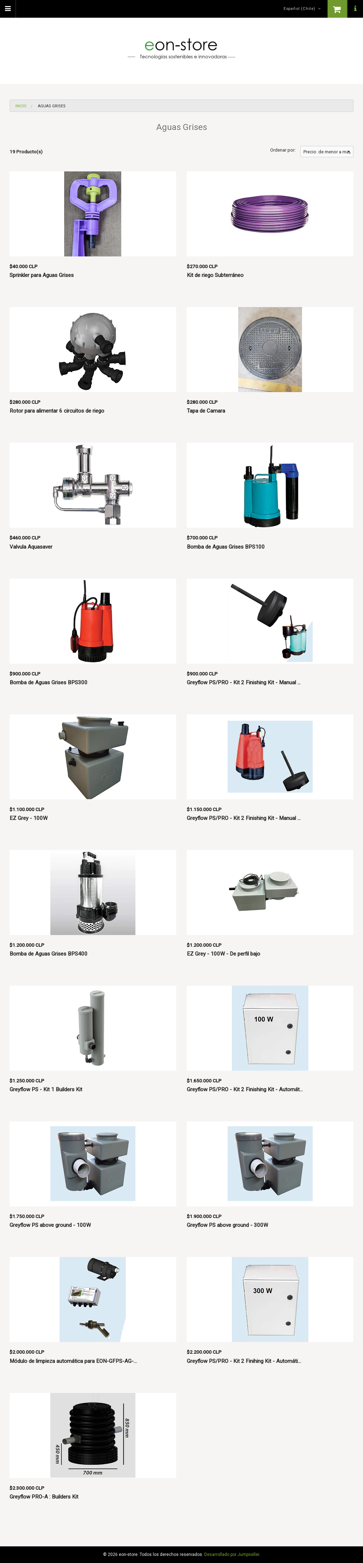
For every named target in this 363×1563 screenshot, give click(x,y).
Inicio (21, 106)
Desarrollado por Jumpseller (231, 1554)
